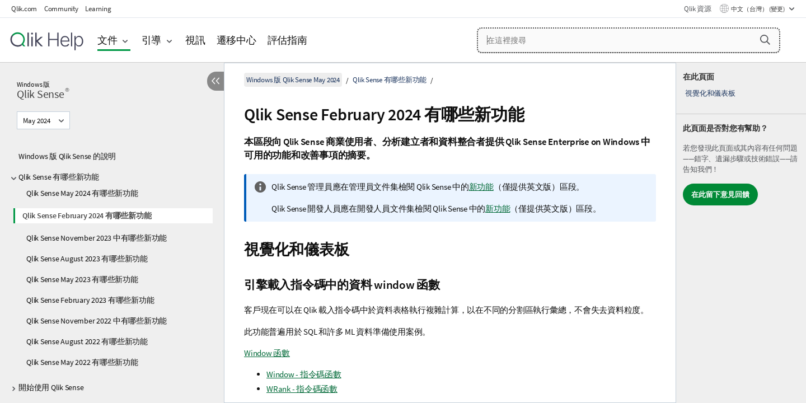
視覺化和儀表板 (710, 93)
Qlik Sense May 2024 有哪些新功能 (82, 193)
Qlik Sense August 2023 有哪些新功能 (87, 259)
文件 (107, 40)
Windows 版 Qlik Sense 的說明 (67, 156)
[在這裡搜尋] (628, 40)
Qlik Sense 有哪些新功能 (58, 177)
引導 (152, 40)
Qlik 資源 (697, 8)
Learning (98, 8)
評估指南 (287, 40)
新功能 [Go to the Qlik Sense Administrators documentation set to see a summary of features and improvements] (481, 186)
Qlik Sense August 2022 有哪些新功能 (87, 341)
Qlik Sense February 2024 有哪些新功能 (86, 215)
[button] (765, 39)
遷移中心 (236, 40)
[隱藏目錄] (215, 81)
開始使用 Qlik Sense (50, 387)
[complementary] (741, 233)
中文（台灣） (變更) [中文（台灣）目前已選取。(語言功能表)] (758, 9)
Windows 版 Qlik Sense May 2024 (293, 80)
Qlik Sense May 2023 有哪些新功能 (82, 279)
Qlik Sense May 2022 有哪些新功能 (82, 362)
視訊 (195, 40)
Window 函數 (267, 353)
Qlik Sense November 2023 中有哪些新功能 (96, 238)
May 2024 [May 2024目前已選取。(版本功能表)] (37, 120)
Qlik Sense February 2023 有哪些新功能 (90, 300)
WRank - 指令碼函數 (302, 388)
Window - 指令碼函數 (303, 374)
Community (61, 8)
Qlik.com (24, 8)
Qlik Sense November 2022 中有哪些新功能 (96, 321)
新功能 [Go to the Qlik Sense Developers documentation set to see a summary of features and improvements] (497, 208)
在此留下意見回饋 (720, 194)
